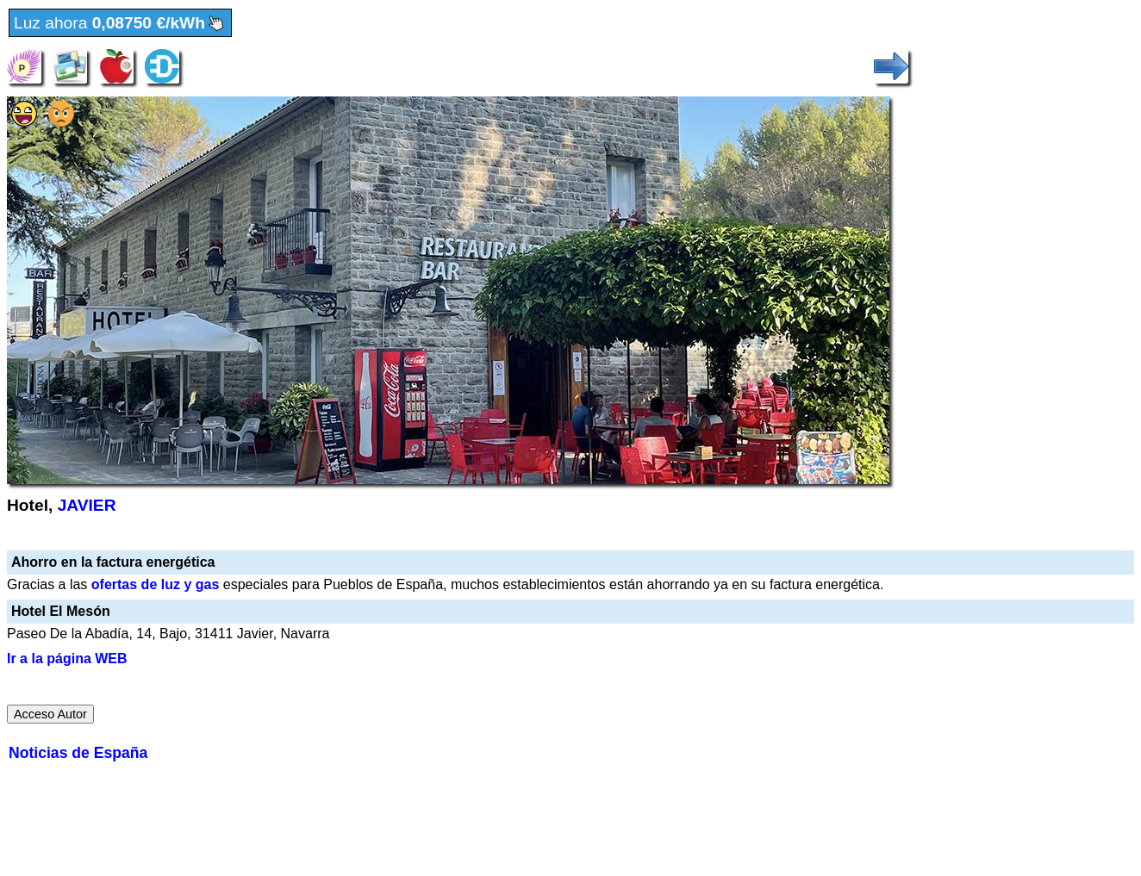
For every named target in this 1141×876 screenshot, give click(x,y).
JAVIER (87, 505)
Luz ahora (120, 23)
